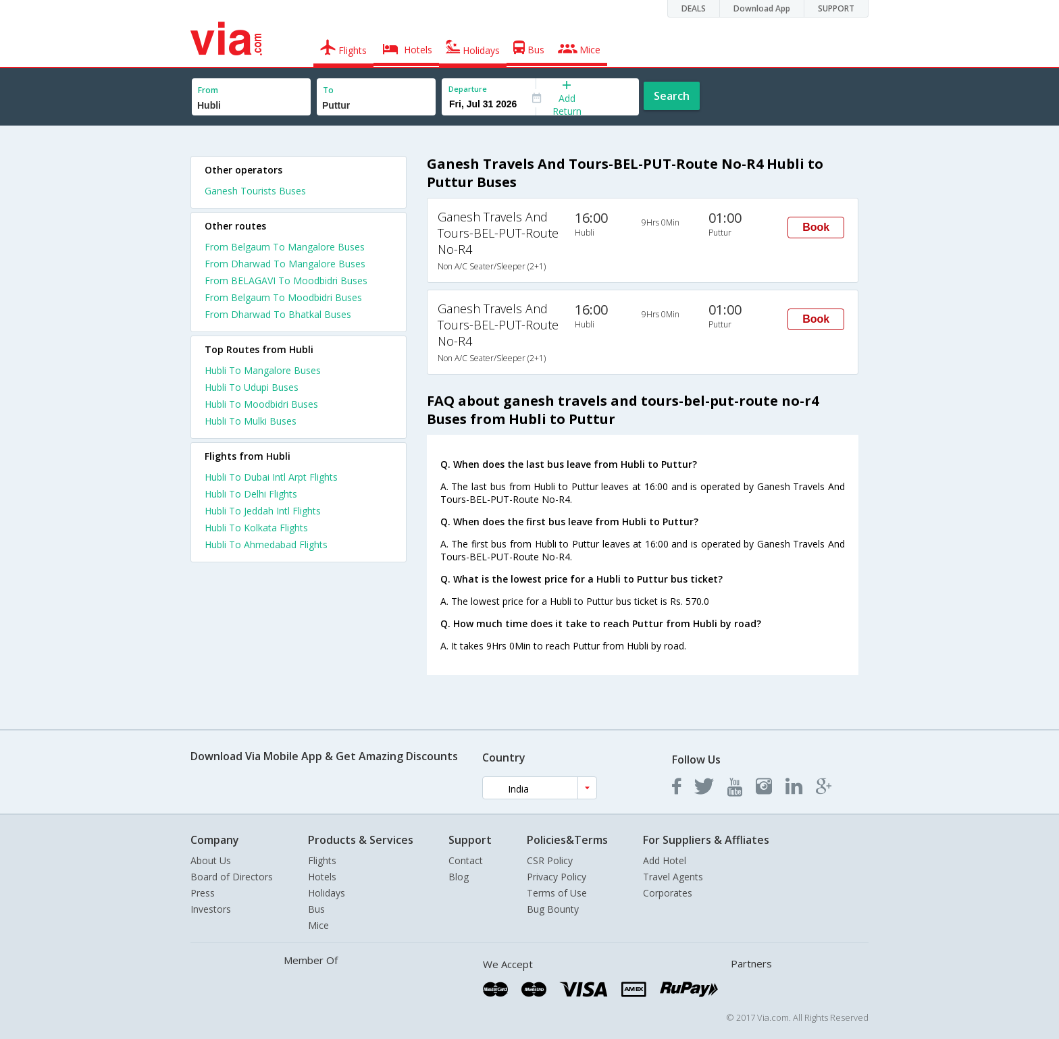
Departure (467, 89)
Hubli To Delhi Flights (251, 493)
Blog (458, 876)
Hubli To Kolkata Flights (256, 527)
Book (815, 227)
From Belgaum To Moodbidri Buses (283, 297)
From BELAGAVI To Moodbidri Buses (286, 280)
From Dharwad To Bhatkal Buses (278, 314)
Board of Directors (231, 876)
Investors (210, 909)
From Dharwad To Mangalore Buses (285, 263)
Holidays (326, 892)
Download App (761, 8)
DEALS (693, 8)
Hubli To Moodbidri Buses (261, 404)
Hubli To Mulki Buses (250, 421)
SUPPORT (836, 8)
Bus (316, 909)
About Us (210, 860)
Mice (318, 925)
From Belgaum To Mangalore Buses (285, 246)
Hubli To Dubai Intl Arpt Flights (271, 477)
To (328, 90)
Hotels (322, 876)
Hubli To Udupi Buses (252, 387)
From (208, 90)
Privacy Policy (556, 876)
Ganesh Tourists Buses (255, 190)
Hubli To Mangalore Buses (263, 370)
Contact (465, 860)
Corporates (667, 892)
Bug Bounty (553, 909)
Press (202, 892)
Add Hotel (664, 860)
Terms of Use (557, 892)
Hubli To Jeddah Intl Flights (263, 510)
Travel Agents (673, 876)
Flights (322, 860)
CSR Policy (550, 860)
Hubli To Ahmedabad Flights (266, 544)
